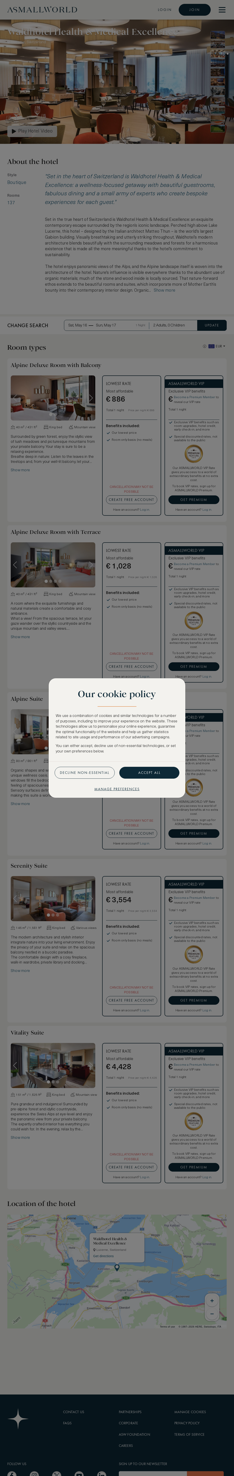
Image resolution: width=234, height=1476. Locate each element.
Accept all (149, 772)
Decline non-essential (84, 772)
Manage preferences (117, 789)
